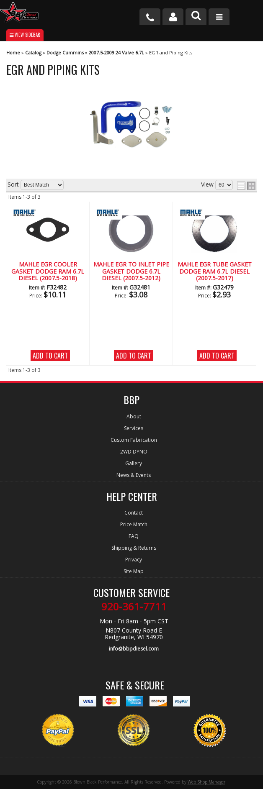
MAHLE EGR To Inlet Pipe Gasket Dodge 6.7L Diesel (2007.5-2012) (131, 271)
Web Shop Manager (206, 782)
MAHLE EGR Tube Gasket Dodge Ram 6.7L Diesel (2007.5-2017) (215, 271)
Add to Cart (50, 356)
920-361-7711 (134, 606)
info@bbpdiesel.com (134, 648)
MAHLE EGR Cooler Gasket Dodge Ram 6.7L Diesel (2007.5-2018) (47, 271)
